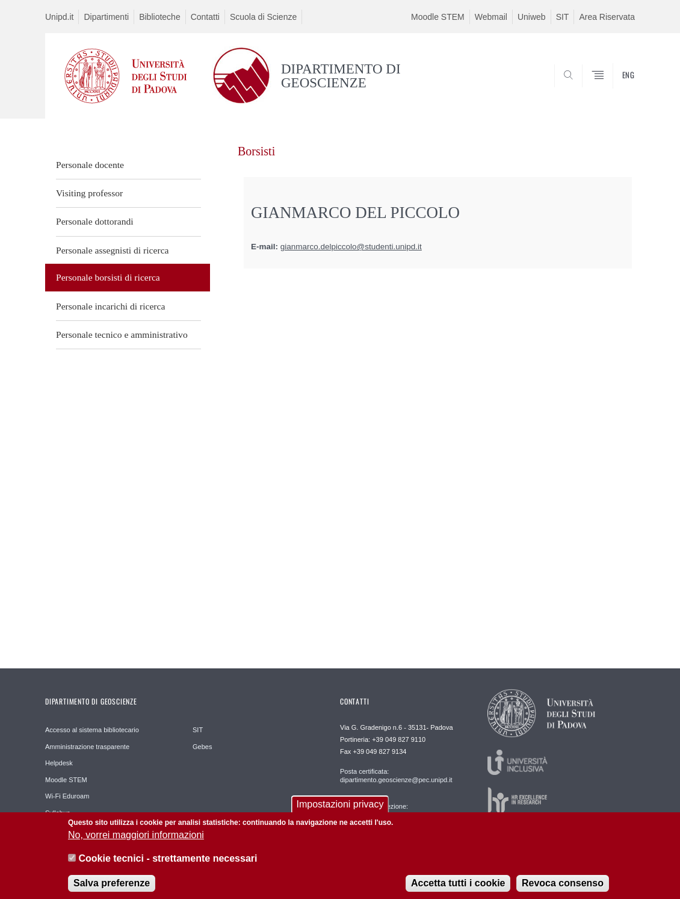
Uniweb (532, 17)
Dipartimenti (106, 17)
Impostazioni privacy (340, 810)
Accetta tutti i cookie (458, 889)
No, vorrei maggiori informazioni (136, 841)
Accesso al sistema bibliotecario (92, 729)
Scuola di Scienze (263, 17)
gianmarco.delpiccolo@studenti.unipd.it (351, 246)
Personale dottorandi (95, 221)
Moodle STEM (438, 17)
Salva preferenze (111, 889)
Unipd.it (59, 17)
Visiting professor (89, 193)
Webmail (491, 17)
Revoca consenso (563, 889)
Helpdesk (59, 763)
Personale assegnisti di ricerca (112, 250)
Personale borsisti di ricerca (108, 277)
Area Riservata (607, 17)
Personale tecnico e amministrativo (122, 334)
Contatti (205, 17)
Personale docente (90, 165)
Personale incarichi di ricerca (110, 306)
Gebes (202, 746)
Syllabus (57, 813)
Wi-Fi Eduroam (67, 796)
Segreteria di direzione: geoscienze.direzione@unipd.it (385, 810)
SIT (562, 17)
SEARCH (614, 90)
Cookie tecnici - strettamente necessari (167, 864)
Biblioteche (160, 17)
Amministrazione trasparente (87, 746)
